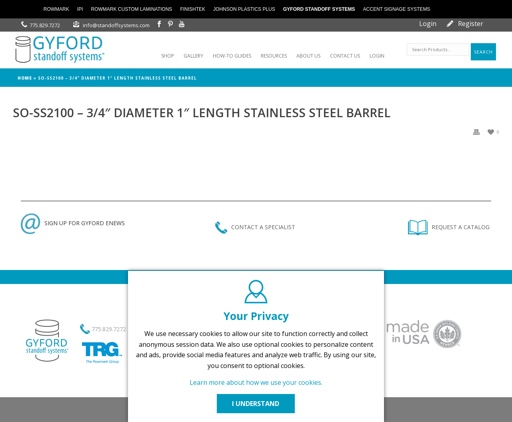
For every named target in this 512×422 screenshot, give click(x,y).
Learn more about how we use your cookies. (256, 382)
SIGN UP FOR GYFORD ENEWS (73, 223)
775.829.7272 (45, 25)
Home (25, 78)
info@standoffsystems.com (116, 25)
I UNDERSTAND (256, 403)
